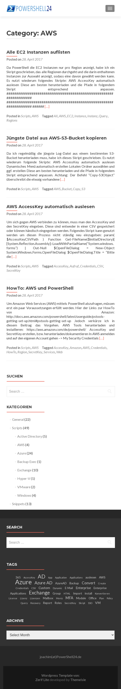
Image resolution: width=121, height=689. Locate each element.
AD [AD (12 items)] (41, 576)
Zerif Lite (42, 680)
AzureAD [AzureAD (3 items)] (61, 583)
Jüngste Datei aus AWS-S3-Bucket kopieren (56, 138)
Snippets (18, 504)
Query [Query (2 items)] (24, 603)
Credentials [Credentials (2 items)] (22, 588)
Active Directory (29, 436)
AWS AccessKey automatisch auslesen (50, 206)
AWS (35, 116)
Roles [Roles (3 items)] (58, 603)
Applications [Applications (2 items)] (76, 577)
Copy (76, 189)
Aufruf (74, 266)
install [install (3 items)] (88, 593)
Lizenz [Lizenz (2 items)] (23, 598)
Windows (24, 495)
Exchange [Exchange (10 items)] (39, 592)
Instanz (92, 116)
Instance (80, 116)
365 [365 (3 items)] (18, 577)
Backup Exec (26, 461)
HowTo (11, 352)
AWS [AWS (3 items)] (102, 577)
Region (22, 352)
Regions (11, 120)
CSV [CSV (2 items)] (33, 588)
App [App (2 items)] (50, 577)
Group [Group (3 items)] (57, 593)
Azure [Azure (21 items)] (23, 582)
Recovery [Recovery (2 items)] (35, 603)
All (56, 116)
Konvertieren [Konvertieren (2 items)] (102, 593)
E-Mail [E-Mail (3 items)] (69, 588)
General (18, 419)
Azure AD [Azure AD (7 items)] (43, 582)
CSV (100, 266)
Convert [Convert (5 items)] (88, 583)
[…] (47, 106)
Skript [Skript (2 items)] (82, 603)
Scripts (25, 116)
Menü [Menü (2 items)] (59, 598)
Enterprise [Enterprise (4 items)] (83, 588)
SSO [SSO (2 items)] (90, 603)
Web (59, 352)
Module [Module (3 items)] (81, 598)
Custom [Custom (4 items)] (44, 588)
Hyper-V (23, 478)
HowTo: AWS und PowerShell (40, 288)
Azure (21, 453)
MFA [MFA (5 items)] (69, 598)
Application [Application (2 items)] (61, 577)
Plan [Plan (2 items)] (101, 598)
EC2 (70, 116)
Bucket (67, 189)
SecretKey (13, 270)
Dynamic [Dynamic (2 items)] (57, 588)
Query (103, 116)
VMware (23, 487)
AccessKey (61, 266)
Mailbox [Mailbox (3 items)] (48, 598)
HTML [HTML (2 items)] (67, 593)
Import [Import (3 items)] (77, 593)
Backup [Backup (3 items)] (74, 583)
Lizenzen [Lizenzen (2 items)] (35, 598)
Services (49, 352)
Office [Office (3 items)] (92, 598)
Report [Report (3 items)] (47, 603)
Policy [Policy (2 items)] (110, 598)
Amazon (75, 347)
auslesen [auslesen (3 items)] (90, 577)
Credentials (88, 266)
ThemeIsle (78, 680)
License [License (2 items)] (13, 598)
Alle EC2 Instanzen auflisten (38, 52)
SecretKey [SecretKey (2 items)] (70, 603)
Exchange (24, 470)
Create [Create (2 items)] (102, 583)
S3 (83, 189)
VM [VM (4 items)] (98, 603)
